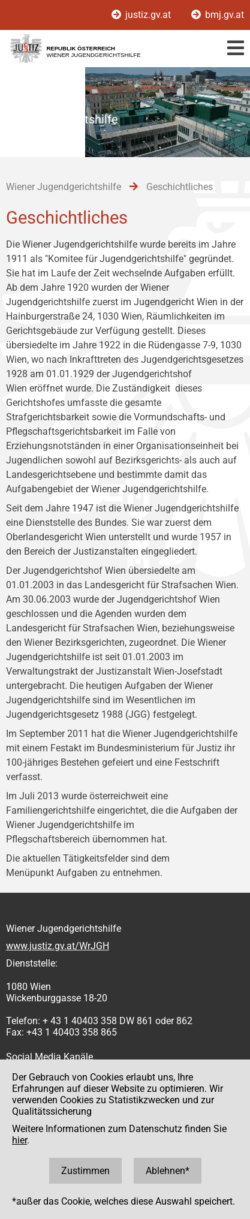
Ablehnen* (167, 1170)
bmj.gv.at (217, 14)
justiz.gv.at (142, 14)
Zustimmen (85, 1170)
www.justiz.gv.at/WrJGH (57, 946)
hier (19, 1140)
